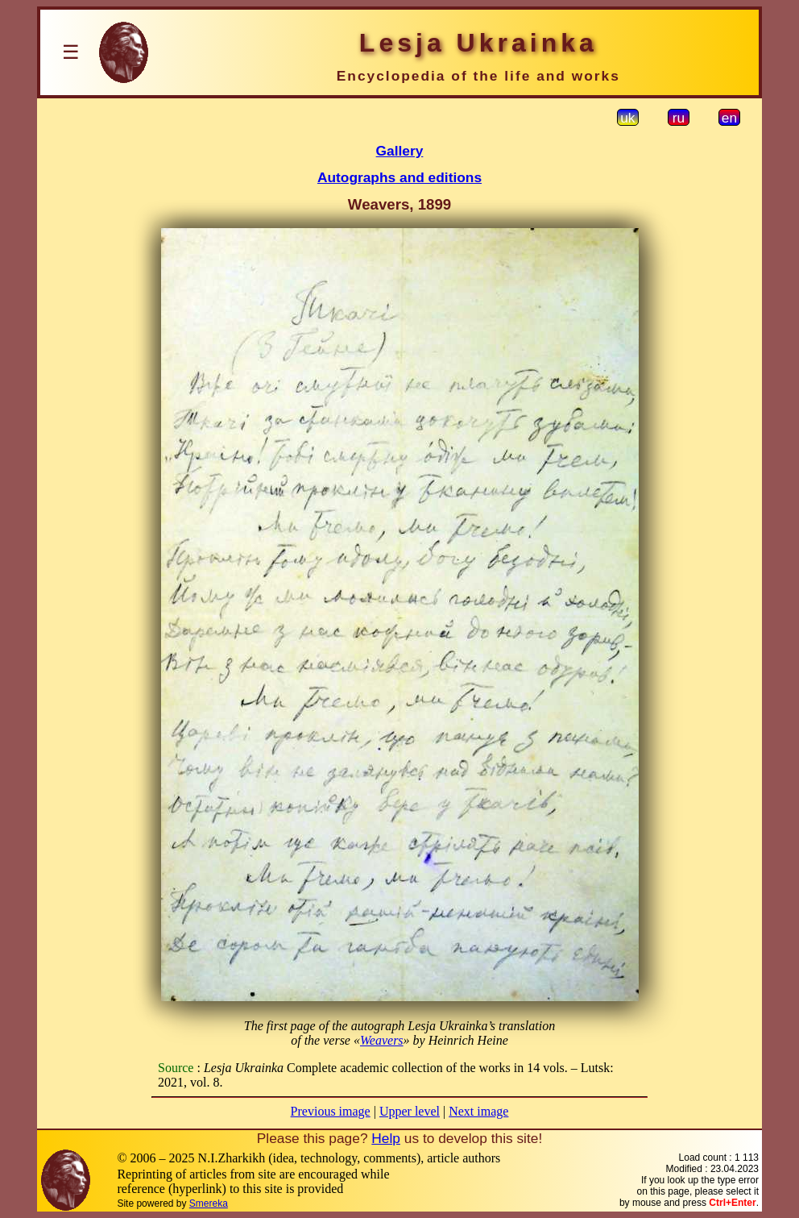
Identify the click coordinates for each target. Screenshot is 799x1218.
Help (385, 1138)
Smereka (208, 1203)
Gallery (400, 151)
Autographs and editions (399, 177)
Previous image (331, 1111)
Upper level (409, 1111)
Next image (478, 1111)
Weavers (382, 1040)
